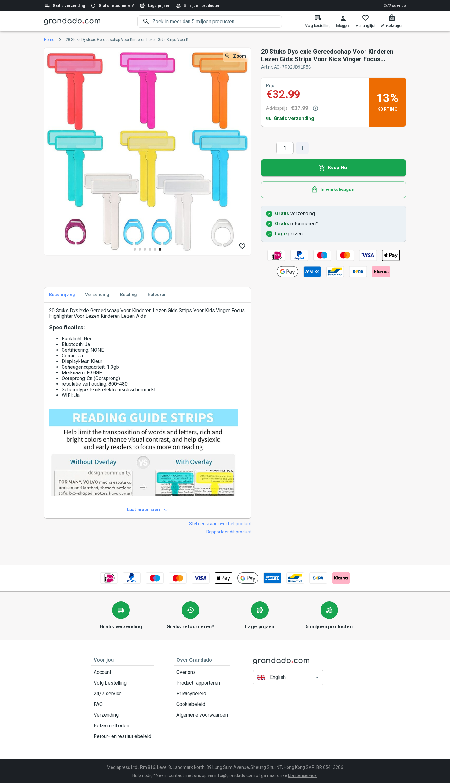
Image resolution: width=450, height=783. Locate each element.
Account (122, 672)
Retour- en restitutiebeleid (122, 736)
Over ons (202, 672)
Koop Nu (333, 167)
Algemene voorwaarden (202, 714)
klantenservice (302, 775)
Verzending (122, 714)
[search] (217, 21)
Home (49, 39)
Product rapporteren (202, 682)
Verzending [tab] (97, 294)
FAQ (122, 704)
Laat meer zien (147, 509)
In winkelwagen (333, 189)
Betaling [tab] (128, 294)
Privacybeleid (202, 693)
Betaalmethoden (122, 725)
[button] (288, 677)
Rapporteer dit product (228, 531)
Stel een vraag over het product (220, 523)
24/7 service (394, 5)
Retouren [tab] (157, 294)
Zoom (236, 56)
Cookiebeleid (202, 704)
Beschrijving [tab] (62, 294)
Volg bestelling (122, 682)
